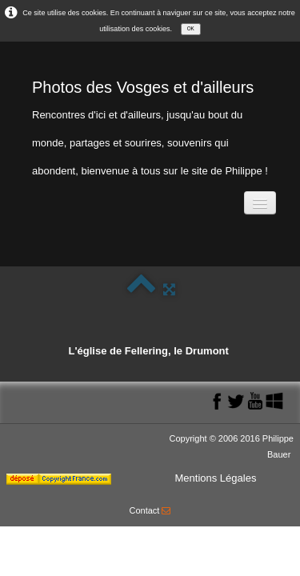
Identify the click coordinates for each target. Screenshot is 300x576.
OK (190, 28)
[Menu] (260, 202)
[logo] (150, 124)
